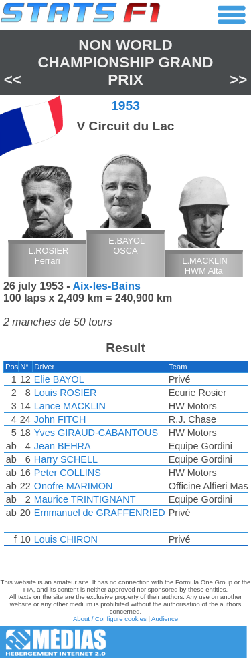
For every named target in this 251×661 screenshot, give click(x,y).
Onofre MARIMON (73, 486)
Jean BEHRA (62, 446)
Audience (164, 618)
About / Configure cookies (110, 618)
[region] (125, 457)
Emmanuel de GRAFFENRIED (99, 512)
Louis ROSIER (65, 392)
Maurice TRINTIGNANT (85, 499)
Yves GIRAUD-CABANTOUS (96, 432)
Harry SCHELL (66, 459)
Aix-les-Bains (106, 286)
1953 (125, 106)
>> (238, 79)
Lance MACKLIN (70, 406)
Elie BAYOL (59, 379)
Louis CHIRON (66, 539)
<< (12, 79)
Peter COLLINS (67, 472)
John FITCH (60, 419)
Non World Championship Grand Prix (125, 62)
